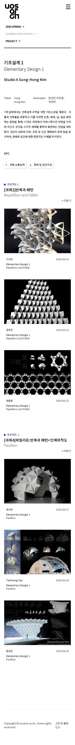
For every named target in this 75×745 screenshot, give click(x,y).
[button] (20, 99)
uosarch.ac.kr (27, 723)
